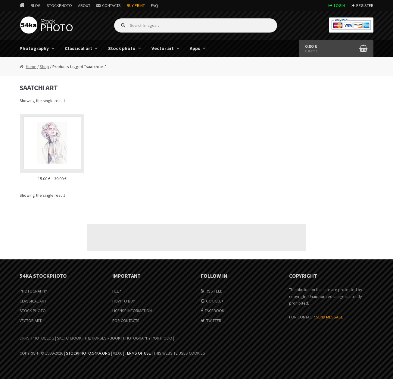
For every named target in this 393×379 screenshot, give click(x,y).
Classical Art (33, 301)
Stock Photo (33, 310)
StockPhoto (59, 5)
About (84, 5)
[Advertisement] (196, 237)
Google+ (214, 301)
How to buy (123, 301)
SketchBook (69, 338)
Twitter (213, 320)
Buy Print (136, 5)
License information (132, 310)
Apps (195, 48)
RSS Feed (214, 291)
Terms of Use (138, 353)
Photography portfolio (147, 338)
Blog (36, 5)
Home (31, 66)
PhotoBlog (42, 338)
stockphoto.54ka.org (88, 353)
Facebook (214, 310)
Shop (44, 66)
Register (364, 5)
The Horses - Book (102, 338)
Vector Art (31, 320)
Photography (34, 48)
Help (116, 291)
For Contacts (125, 320)
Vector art (162, 48)
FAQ (154, 5)
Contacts (111, 5)
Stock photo (122, 48)
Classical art (78, 48)
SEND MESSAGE (329, 317)
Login (339, 5)
